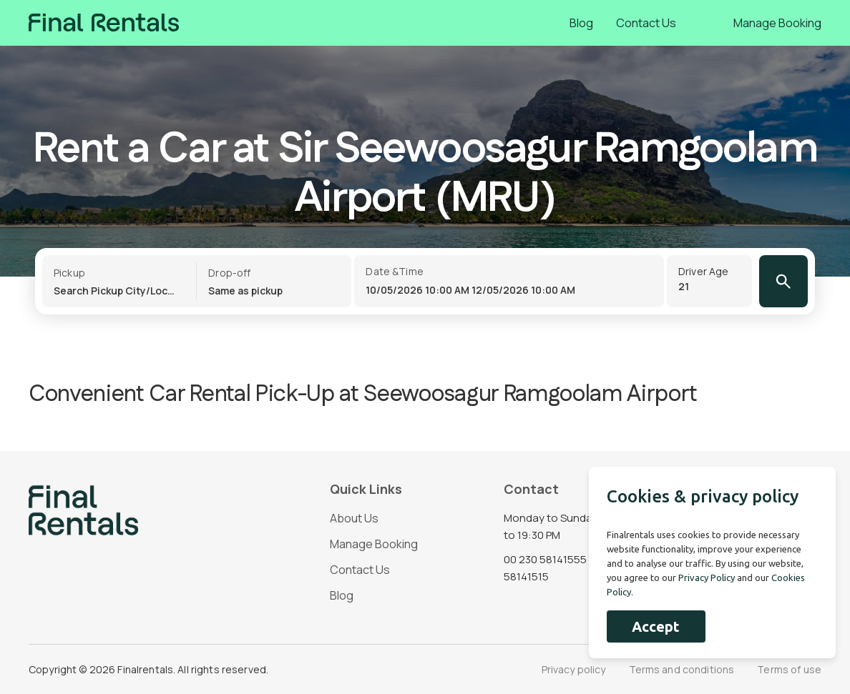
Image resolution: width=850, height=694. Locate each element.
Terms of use (789, 669)
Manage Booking (777, 23)
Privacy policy (574, 669)
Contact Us (646, 23)
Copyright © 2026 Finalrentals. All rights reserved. (148, 669)
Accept (656, 626)
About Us (354, 518)
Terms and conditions (682, 669)
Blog (581, 23)
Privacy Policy (706, 577)
